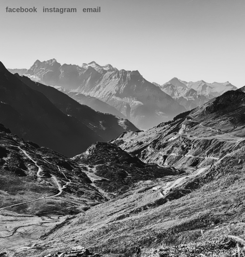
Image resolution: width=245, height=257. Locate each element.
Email (91, 10)
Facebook (21, 10)
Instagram (60, 10)
